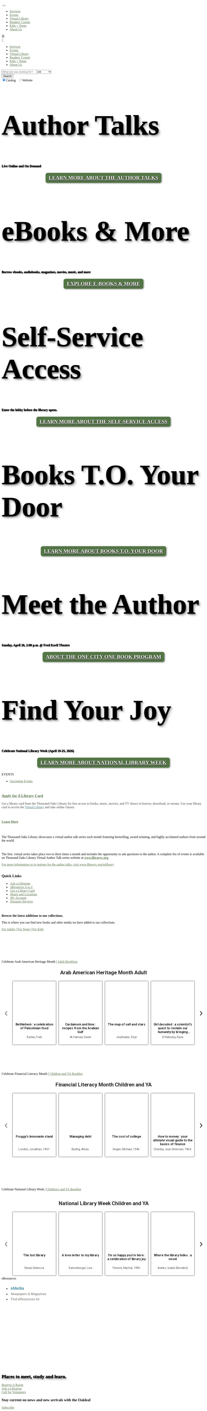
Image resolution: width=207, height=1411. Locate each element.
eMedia (17, 1288)
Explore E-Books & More (103, 284)
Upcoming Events (21, 781)
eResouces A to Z (21, 887)
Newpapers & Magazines (28, 1294)
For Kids (37, 929)
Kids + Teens (18, 25)
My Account (18, 898)
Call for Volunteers (14, 1392)
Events (14, 15)
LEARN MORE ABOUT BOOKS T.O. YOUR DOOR (103, 551)
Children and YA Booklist (66, 1073)
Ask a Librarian (20, 883)
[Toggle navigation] (4, 5)
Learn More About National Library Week (103, 762)
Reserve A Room (12, 1385)
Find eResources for (25, 1299)
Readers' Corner (20, 22)
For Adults (8, 929)
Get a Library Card (22, 890)
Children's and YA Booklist (63, 1189)
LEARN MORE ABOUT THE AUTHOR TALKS (103, 178)
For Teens (23, 929)
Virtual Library (19, 18)
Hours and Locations (23, 894)
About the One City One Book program (103, 657)
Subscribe (8, 1407)
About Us (16, 29)
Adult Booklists (67, 961)
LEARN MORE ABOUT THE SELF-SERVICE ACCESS (103, 421)
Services (15, 11)
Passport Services (21, 901)
